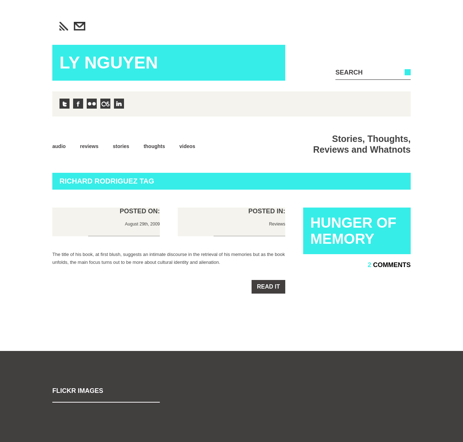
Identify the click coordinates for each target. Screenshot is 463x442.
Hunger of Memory (353, 231)
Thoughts (154, 146)
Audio (59, 146)
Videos (187, 146)
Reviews (89, 146)
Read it (268, 287)
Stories (121, 146)
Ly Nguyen (108, 62)
